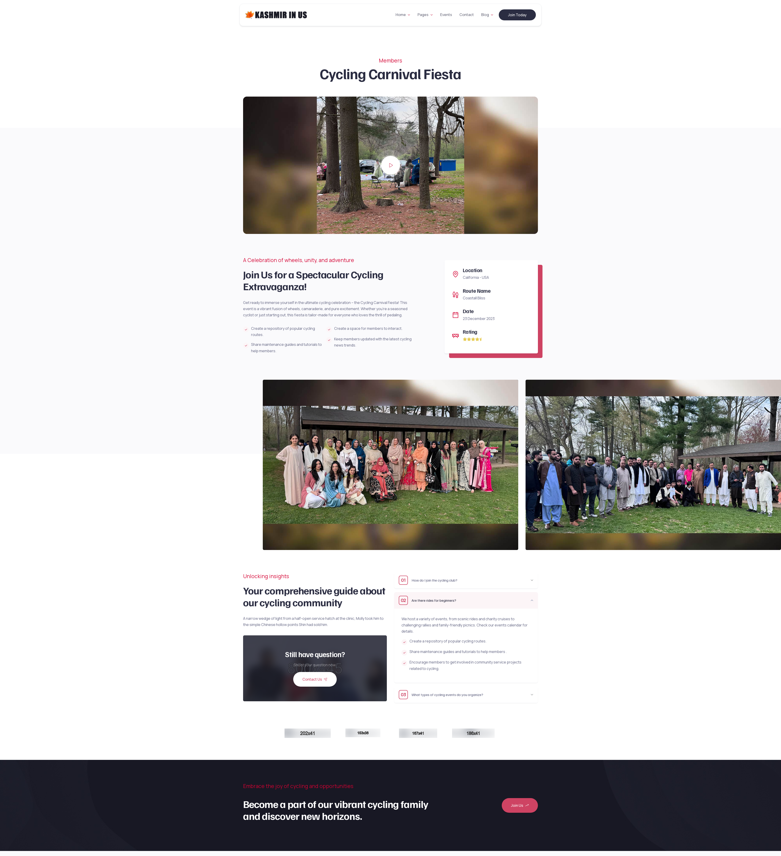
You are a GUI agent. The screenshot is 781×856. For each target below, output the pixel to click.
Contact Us (315, 679)
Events (446, 14)
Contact (466, 14)
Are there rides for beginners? (427, 600)
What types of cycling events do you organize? (441, 694)
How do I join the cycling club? (428, 580)
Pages (423, 14)
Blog (485, 14)
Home (401, 14)
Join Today (517, 14)
